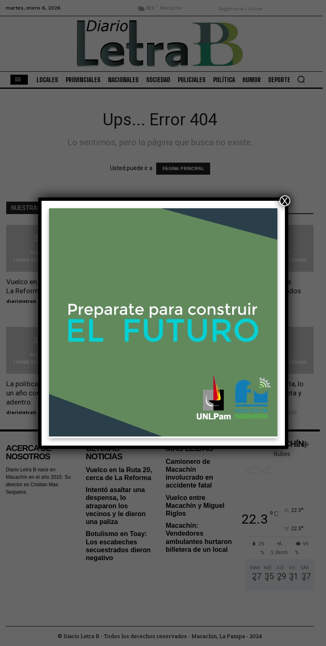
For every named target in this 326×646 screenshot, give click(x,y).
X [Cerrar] (284, 200)
